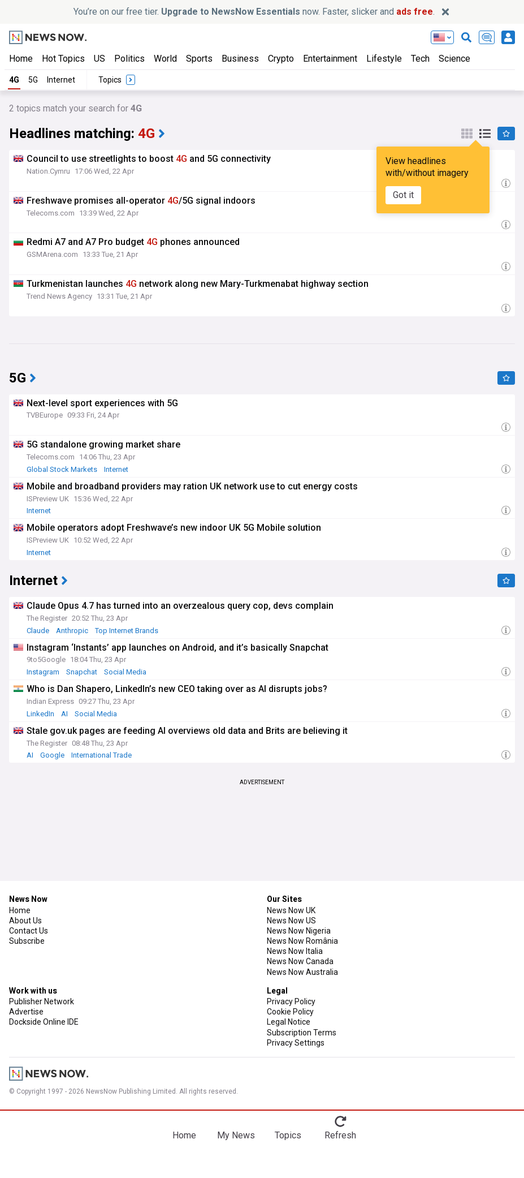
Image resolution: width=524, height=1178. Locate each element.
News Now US (291, 920)
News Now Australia (302, 972)
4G (14, 79)
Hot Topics (63, 58)
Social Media (125, 672)
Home (21, 58)
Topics (288, 1135)
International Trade (101, 755)
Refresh (340, 1135)
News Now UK (291, 910)
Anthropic (72, 630)
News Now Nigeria (299, 930)
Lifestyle (384, 58)
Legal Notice (288, 1021)
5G (33, 79)
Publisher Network (41, 1001)
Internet (61, 79)
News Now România (302, 940)
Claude (38, 630)
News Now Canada (300, 961)
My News (236, 1135)
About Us (25, 920)
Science (454, 58)
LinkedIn (40, 714)
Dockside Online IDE (44, 1021)
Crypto (281, 58)
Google (52, 755)
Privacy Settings (295, 1042)
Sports (199, 58)
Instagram (43, 672)
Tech (420, 58)
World (165, 58)
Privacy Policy (291, 1001)
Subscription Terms (301, 1032)
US (99, 58)
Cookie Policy (290, 1011)
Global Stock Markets (62, 469)
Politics (129, 58)
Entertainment (330, 58)
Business (240, 58)
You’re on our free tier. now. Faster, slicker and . (254, 11)
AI (64, 714)
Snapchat (81, 672)
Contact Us (28, 930)
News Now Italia (295, 951)
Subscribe (27, 940)
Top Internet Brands (126, 630)
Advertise (26, 1011)
